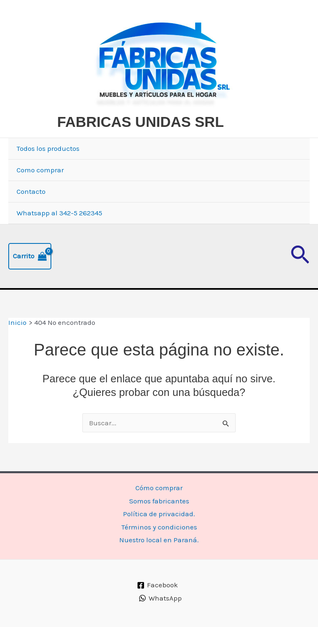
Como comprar (40, 170)
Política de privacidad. (159, 514)
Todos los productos (48, 148)
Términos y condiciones (159, 527)
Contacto (31, 191)
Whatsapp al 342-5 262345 (59, 213)
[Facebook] (158, 585)
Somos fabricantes (159, 501)
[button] (300, 256)
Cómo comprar (159, 488)
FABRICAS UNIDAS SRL (140, 122)
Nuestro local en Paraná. (159, 540)
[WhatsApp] (160, 598)
